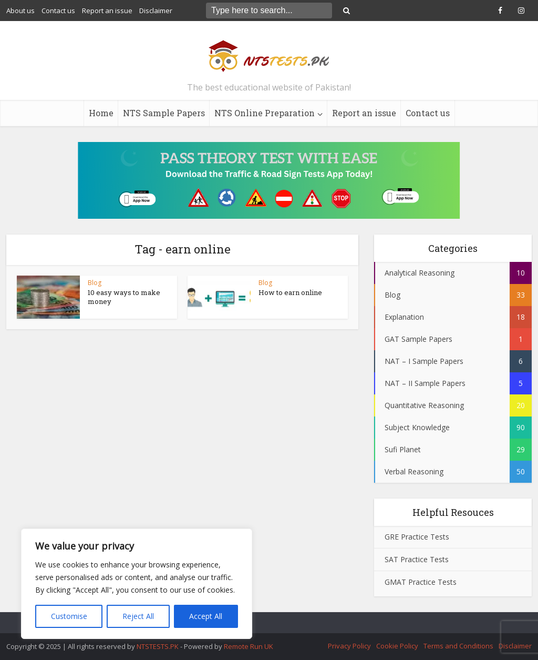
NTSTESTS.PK (158, 646)
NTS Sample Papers (164, 112)
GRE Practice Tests (417, 537)
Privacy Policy (349, 646)
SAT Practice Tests (417, 559)
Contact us (58, 10)
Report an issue (107, 10)
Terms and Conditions (458, 646)
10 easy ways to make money (124, 297)
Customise (69, 616)
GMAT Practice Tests (421, 582)
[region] (136, 584)
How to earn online (290, 292)
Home (101, 112)
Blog (94, 282)
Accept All (205, 616)
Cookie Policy (397, 646)
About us (20, 10)
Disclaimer (155, 10)
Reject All (138, 616)
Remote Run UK (248, 646)
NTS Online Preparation (264, 112)
